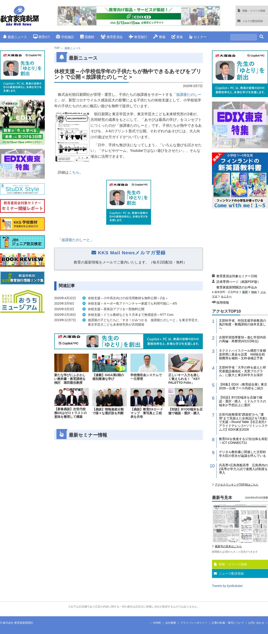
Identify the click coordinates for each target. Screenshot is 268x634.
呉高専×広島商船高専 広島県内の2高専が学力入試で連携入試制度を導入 (243, 469)
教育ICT (41, 37)
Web (254, 292)
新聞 (245, 292)
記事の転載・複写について (228, 622)
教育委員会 (112, 37)
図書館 (87, 37)
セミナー (197, 37)
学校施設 (65, 37)
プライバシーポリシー (193, 622)
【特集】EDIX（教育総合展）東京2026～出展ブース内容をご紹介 (243, 386)
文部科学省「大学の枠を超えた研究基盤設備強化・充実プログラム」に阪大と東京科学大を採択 (242, 371)
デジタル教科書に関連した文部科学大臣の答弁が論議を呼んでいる (242, 454)
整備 (159, 37)
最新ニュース (15, 37)
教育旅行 (138, 37)
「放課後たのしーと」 (76, 240)
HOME (157, 622)
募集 (177, 37)
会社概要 (170, 622)
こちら (74, 172)
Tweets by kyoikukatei (227, 586)
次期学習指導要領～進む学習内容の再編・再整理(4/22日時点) (242, 339)
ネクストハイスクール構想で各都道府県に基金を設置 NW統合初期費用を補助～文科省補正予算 (242, 354)
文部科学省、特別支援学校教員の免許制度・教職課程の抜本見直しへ (242, 324)
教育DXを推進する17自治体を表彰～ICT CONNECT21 (243, 440)
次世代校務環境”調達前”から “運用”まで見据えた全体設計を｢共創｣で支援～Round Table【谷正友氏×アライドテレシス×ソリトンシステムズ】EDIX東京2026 (243, 422)
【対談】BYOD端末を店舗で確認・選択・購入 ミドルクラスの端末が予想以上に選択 (242, 401)
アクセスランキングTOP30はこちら (236, 484)
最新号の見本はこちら (228, 546)
